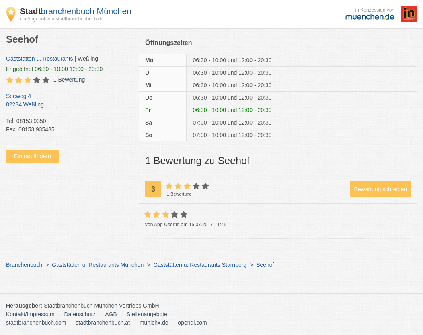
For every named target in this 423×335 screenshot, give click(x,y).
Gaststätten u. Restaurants (39, 58)
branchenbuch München (75, 11)
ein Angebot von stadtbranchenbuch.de (61, 19)
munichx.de (154, 322)
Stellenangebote (147, 314)
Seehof (265, 264)
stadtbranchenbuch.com (36, 322)
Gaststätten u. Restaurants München (98, 264)
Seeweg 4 (62, 101)
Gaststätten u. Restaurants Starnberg (199, 264)
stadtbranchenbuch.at (103, 322)
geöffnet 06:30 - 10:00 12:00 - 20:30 (54, 69)
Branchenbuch (24, 264)
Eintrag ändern (32, 156)
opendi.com (192, 322)
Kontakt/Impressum (30, 314)
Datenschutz (80, 314)
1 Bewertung (69, 79)
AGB (111, 314)
